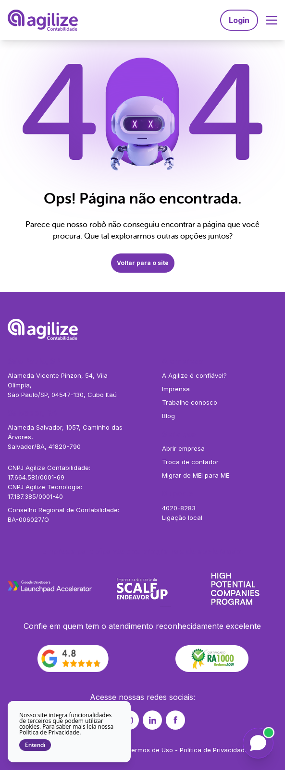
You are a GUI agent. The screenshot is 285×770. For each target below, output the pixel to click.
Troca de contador (190, 462)
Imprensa (176, 389)
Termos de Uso (150, 750)
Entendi (35, 745)
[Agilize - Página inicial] (142, 329)
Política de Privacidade (214, 750)
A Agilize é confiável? (194, 375)
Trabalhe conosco (189, 402)
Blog (168, 416)
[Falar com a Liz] (258, 743)
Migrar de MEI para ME (195, 475)
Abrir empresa (183, 448)
